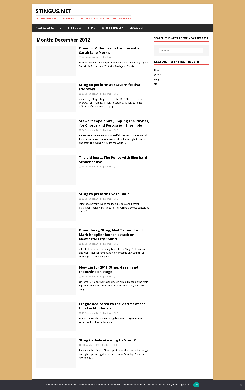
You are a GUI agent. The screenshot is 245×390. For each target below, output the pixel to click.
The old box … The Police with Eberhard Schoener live (113, 159)
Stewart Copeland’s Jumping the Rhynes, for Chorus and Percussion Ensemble (114, 123)
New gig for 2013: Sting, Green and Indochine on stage (108, 269)
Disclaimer (136, 27)
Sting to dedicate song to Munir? (107, 340)
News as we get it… (48, 27)
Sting (91, 27)
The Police (74, 27)
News (157, 70)
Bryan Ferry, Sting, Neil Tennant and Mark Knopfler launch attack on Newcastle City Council (111, 234)
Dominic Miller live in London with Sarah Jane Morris (109, 50)
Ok (196, 384)
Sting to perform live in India (104, 194)
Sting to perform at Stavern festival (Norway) (110, 86)
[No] (240, 384)
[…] (111, 106)
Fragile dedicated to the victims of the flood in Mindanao (112, 306)
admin (108, 57)
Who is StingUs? (112, 27)
